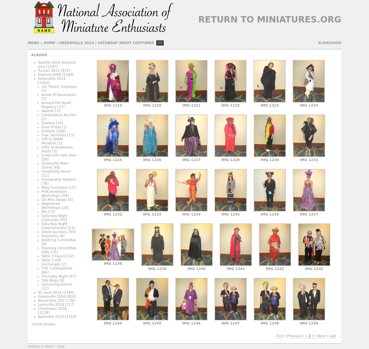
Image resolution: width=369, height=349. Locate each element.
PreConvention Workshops (54, 194)
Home (49, 43)
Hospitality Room (56, 171)
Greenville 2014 (76, 43)
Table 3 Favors (54, 256)
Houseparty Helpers (59, 180)
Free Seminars (54, 135)
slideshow (329, 43)
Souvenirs (50, 236)
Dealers (48, 123)
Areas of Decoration (59, 95)
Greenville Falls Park (59, 155)
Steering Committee (59, 240)
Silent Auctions (54, 232)
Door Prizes (51, 127)
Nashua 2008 (49, 75)
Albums (39, 55)
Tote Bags (50, 280)
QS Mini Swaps (54, 200)
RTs (44, 212)
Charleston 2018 (52, 309)
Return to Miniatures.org (269, 19)
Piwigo (49, 346)
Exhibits (48, 131)
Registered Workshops (51, 206)
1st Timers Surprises (59, 87)
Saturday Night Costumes (125, 43)
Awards (48, 111)
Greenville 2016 (51, 297)
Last (332, 336)
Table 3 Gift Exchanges (51, 262)
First (280, 336)
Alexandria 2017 (52, 301)
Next (321, 336)
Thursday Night (55, 276)
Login (60, 346)
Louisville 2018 (51, 305)
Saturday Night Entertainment (54, 226)
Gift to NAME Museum (52, 141)
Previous (294, 336)
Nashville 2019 (51, 317)
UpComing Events (57, 284)
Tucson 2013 (49, 71)
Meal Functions (54, 188)
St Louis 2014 (50, 292)
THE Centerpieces (57, 268)
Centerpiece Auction (59, 115)
